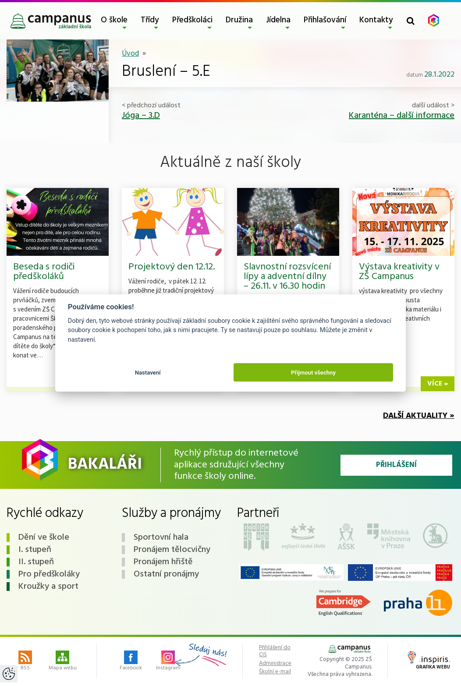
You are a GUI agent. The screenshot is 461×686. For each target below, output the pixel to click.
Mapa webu (63, 661)
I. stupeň (34, 549)
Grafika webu (429, 661)
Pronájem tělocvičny (172, 549)
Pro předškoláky (49, 574)
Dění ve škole (43, 537)
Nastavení (148, 372)
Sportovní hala (161, 537)
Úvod (130, 54)
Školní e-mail (275, 672)
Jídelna (278, 20)
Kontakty (376, 20)
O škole (114, 20)
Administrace (275, 663)
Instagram (168, 661)
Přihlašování (325, 20)
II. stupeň (36, 562)
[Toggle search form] (411, 21)
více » (437, 383)
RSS (25, 661)
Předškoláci (192, 20)
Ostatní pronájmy (166, 574)
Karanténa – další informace (401, 116)
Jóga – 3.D (141, 116)
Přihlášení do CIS (275, 651)
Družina (239, 20)
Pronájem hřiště (163, 562)
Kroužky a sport (48, 586)
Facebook (131, 661)
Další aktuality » (418, 416)
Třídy (150, 20)
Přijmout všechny (313, 372)
